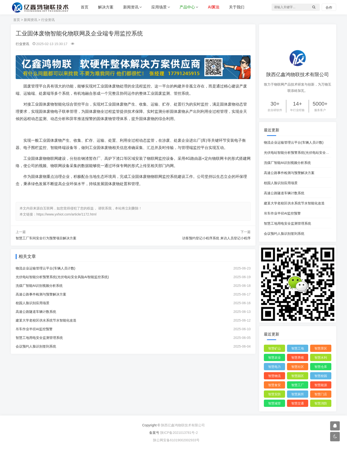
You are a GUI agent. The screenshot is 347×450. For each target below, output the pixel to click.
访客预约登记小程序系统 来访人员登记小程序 (216, 238)
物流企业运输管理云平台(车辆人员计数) (45, 268)
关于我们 (236, 7)
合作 (329, 7)
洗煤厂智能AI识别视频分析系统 (39, 286)
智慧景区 (320, 348)
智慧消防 (320, 403)
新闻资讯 (131, 7)
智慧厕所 (297, 394)
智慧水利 (320, 357)
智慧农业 (274, 357)
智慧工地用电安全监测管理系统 (39, 338)
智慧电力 (274, 367)
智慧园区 (297, 376)
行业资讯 (48, 20)
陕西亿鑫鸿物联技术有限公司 (183, 425)
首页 (84, 7)
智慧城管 (274, 403)
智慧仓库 (320, 367)
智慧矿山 (274, 348)
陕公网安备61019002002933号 (175, 440)
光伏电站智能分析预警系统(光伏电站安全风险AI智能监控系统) (62, 277)
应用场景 (159, 7)
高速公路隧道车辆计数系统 (36, 312)
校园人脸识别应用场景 (32, 303)
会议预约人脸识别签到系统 (36, 346)
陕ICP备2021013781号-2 (179, 433)
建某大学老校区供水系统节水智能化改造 (46, 320)
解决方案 (105, 7)
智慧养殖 (297, 357)
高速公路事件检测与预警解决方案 (41, 294)
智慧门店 (320, 394)
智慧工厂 (297, 385)
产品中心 (187, 7)
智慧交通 (297, 403)
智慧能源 (320, 385)
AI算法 (213, 7)
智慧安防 (274, 394)
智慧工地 (297, 348)
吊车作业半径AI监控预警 (34, 329)
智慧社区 (297, 367)
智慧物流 (274, 376)
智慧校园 (320, 376)
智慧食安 (274, 385)
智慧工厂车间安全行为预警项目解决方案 (46, 238)
